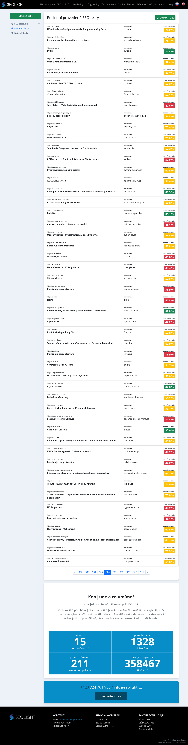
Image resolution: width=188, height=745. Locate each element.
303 (87, 572)
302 (80, 572)
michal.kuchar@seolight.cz (72, 719)
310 (135, 572)
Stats (184, 740)
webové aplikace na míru (178, 743)
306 (108, 572)
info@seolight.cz (128, 687)
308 (121, 572)
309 (128, 572)
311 (142, 572)
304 (94, 572)
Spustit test (25, 15)
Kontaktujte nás (111, 696)
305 (101, 572)
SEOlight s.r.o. (175, 740)
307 (114, 572)
